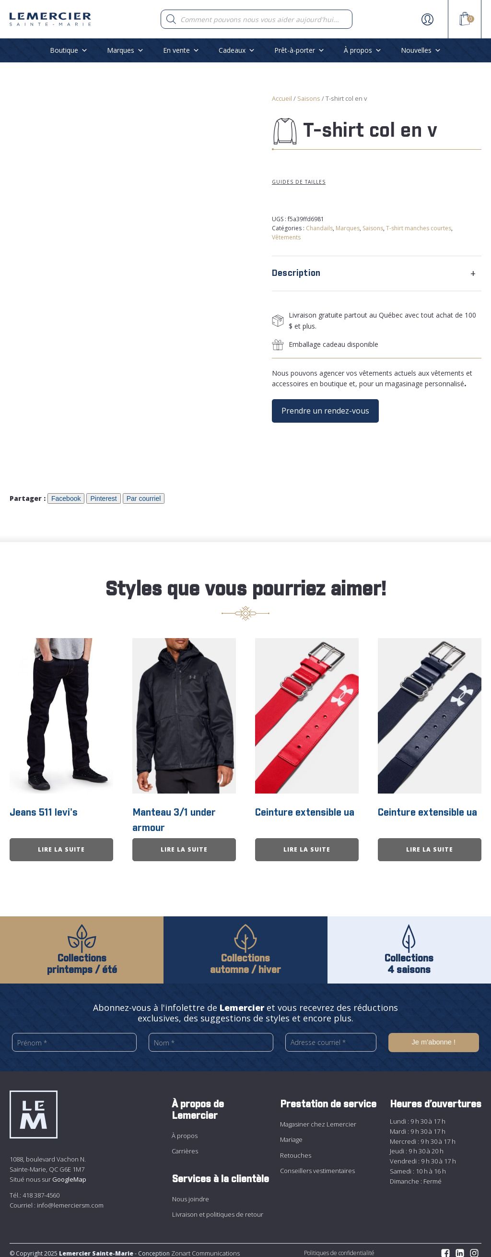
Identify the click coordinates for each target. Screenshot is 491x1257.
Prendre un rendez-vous (325, 410)
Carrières (185, 1145)
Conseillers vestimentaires (317, 1165)
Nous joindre (190, 1192)
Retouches (295, 1149)
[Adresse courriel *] (330, 1036)
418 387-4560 (41, 1189)
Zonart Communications (205, 1247)
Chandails (319, 228)
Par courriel (144, 495)
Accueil (282, 98)
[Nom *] (211, 1036)
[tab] (376, 273)
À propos (363, 50)
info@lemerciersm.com (70, 1199)
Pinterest (103, 495)
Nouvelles (421, 50)
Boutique (69, 50)
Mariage (291, 1133)
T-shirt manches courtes (418, 228)
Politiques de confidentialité (339, 1247)
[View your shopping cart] (464, 20)
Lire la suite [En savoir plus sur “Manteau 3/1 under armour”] (184, 844)
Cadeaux (237, 50)
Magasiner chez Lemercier (318, 1118)
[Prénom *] (74, 1036)
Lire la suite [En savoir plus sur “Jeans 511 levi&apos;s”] (61, 844)
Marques (125, 50)
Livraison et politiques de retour (217, 1208)
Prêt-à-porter (299, 50)
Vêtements (286, 237)
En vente (181, 50)
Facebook (66, 495)
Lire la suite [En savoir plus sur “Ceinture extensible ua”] (306, 844)
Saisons (308, 98)
